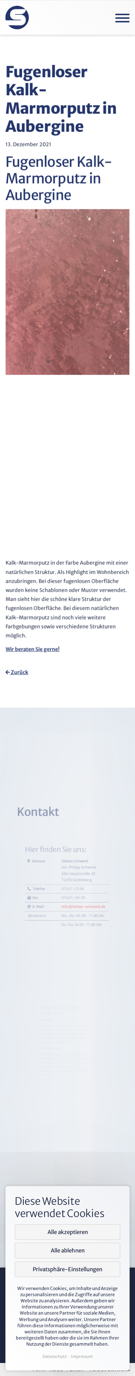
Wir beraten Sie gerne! (34, 645)
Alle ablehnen (68, 1250)
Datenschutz (54, 1356)
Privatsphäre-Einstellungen (67, 1269)
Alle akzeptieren (68, 1232)
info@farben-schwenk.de (76, 976)
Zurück (17, 671)
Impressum (82, 1356)
